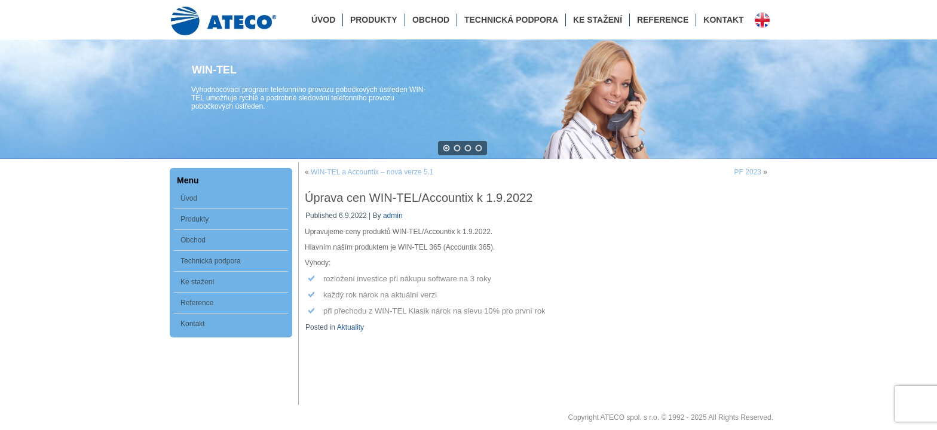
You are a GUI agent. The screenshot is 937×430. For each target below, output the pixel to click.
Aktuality (350, 327)
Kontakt (723, 19)
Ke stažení (597, 19)
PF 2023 (747, 172)
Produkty (373, 19)
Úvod (323, 19)
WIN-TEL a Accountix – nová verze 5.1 (372, 172)
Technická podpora (511, 19)
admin (393, 215)
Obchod (430, 19)
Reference (662, 19)
